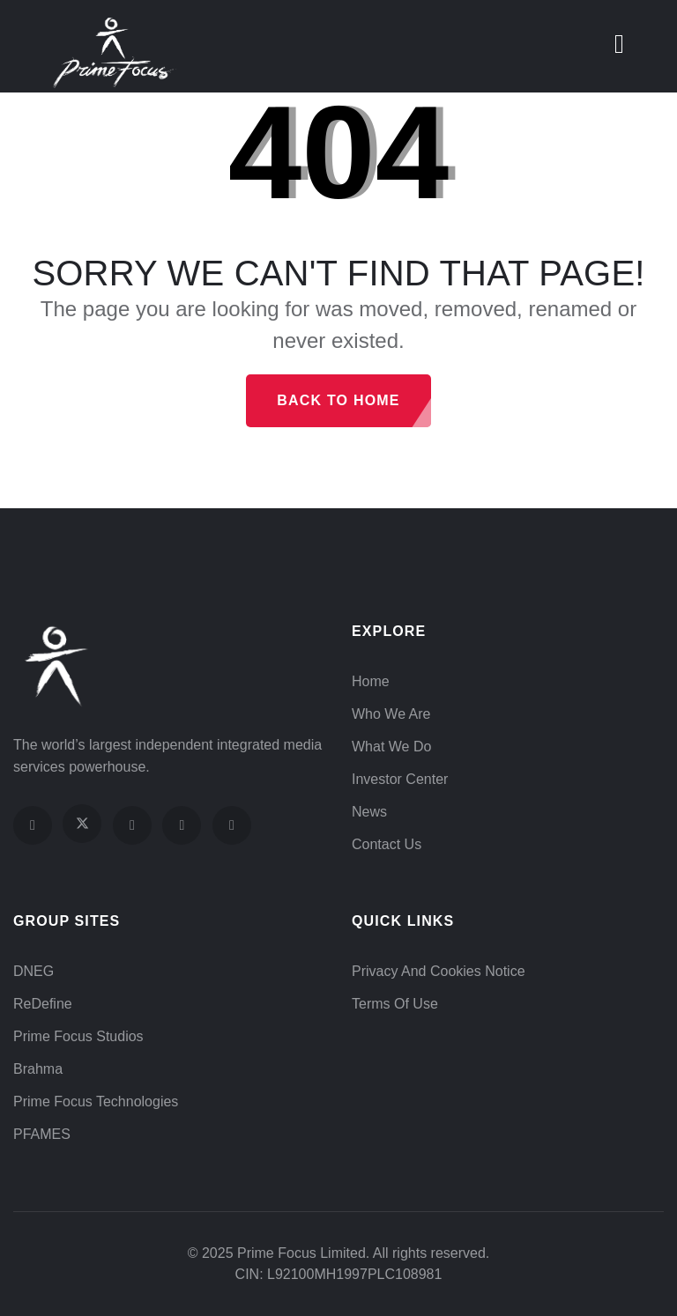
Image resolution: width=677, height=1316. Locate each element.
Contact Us (386, 844)
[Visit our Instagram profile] (132, 825)
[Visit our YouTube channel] (181, 825)
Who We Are (391, 713)
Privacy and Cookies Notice (438, 971)
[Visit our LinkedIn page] (231, 825)
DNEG (33, 971)
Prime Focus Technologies (95, 1101)
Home (371, 681)
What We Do (391, 746)
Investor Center (400, 779)
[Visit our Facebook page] (32, 825)
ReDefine (42, 1003)
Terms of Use (395, 1003)
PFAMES (42, 1134)
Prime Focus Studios (78, 1036)
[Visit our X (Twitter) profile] (82, 823)
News (369, 811)
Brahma (38, 1068)
